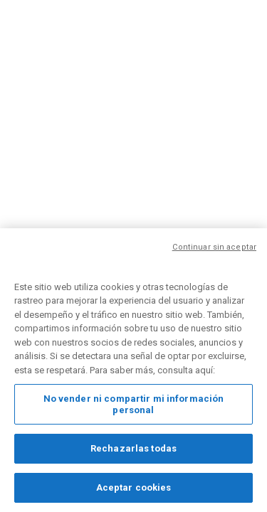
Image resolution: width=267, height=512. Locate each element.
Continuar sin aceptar (214, 249)
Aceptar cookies (134, 489)
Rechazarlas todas (133, 451)
